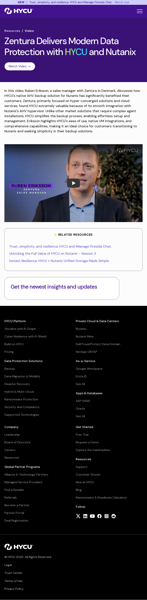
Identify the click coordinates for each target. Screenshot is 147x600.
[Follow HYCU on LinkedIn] (85, 516)
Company (11, 427)
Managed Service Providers (23, 482)
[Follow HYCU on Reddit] (113, 516)
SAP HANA (83, 401)
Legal (8, 565)
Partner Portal (14, 513)
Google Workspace (89, 369)
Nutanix (81, 329)
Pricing (9, 352)
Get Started (84, 427)
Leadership (12, 435)
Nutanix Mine (85, 336)
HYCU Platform (15, 321)
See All (80, 384)
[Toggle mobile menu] (140, 11)
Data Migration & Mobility (22, 376)
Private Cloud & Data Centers (97, 321)
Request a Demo (87, 442)
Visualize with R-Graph (20, 329)
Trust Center (13, 573)
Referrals (10, 497)
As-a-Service (85, 361)
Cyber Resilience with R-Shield (25, 336)
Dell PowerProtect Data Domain (98, 344)
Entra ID (81, 376)
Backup (9, 369)
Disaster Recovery (17, 384)
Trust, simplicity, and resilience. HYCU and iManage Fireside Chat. (60, 246)
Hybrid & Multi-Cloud (19, 392)
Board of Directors (17, 442)
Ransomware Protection (21, 399)
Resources (12, 31)
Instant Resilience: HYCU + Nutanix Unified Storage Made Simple (59, 261)
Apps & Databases (89, 393)
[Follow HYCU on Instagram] (106, 516)
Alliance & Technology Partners (26, 474)
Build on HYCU (14, 344)
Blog (79, 490)
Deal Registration (16, 521)
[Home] (18, 11)
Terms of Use (13, 581)
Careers (10, 450)
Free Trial (82, 435)
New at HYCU (85, 482)
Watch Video (19, 66)
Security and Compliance (21, 407)
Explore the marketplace (93, 450)
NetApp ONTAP (86, 352)
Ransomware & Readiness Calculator (101, 497)
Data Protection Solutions (23, 361)
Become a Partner (16, 505)
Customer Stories (88, 474)
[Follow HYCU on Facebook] (99, 516)
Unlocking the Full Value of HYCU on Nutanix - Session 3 (52, 253)
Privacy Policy (14, 589)
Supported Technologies (21, 415)
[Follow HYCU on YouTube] (92, 516)
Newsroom (11, 458)
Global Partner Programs (22, 467)
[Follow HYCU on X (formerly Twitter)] (78, 516)
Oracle (80, 409)
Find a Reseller (14, 490)
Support (81, 467)
